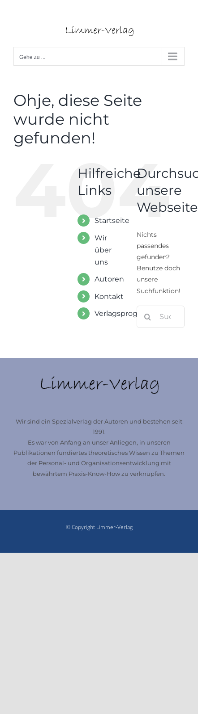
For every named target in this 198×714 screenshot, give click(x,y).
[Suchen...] (161, 317)
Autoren (109, 279)
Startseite (112, 220)
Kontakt (109, 296)
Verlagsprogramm (127, 313)
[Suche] (148, 317)
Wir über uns (103, 250)
